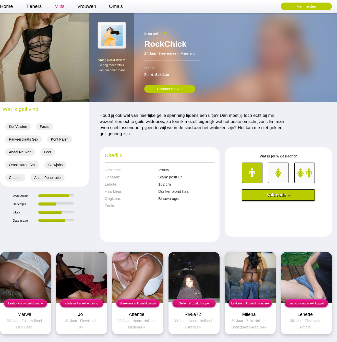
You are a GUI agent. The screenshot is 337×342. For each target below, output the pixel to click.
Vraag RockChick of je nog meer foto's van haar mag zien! (111, 65)
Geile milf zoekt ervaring (81, 303)
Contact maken (170, 89)
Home (6, 6)
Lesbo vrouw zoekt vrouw (25, 303)
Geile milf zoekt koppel (194, 303)
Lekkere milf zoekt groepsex (250, 303)
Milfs (59, 6)
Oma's (116, 6)
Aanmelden (306, 6)
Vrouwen (86, 6)
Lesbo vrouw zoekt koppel (306, 303)
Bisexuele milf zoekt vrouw (138, 303)
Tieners (34, 6)
